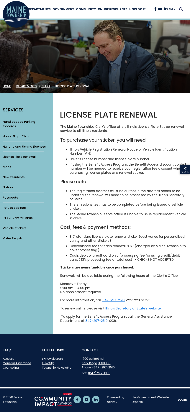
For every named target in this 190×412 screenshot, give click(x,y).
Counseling (11, 367)
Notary (8, 187)
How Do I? (141, 9)
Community (90, 9)
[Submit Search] (181, 9)
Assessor (9, 359)
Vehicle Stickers (15, 228)
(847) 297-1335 (99, 373)
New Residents (14, 177)
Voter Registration (16, 238)
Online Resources (116, 9)
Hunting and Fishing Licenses (24, 146)
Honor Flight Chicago (19, 136)
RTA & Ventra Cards (18, 218)
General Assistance (17, 363)
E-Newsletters (52, 359)
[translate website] (172, 9)
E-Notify (48, 363)
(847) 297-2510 (103, 367)
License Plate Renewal (19, 157)
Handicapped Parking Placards (19, 124)
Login (182, 400)
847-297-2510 (113, 300)
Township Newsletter (57, 367)
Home (7, 86)
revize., (112, 402)
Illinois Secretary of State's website (133, 308)
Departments (43, 9)
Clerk (45, 86)
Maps (7, 167)
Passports (10, 197)
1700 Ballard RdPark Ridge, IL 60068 (96, 361)
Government (67, 9)
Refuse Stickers (14, 208)
